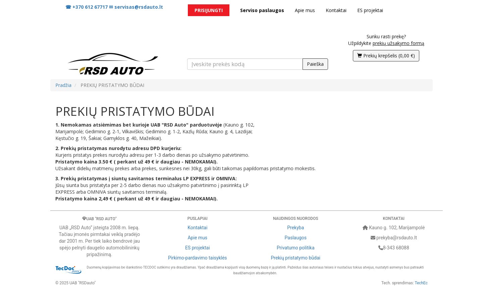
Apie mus (305, 10)
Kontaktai (336, 10)
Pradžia (63, 85)
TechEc (421, 283)
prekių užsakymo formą (398, 43)
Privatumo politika (296, 247)
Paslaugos (296, 237)
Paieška (315, 64)
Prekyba (295, 227)
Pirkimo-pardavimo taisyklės (197, 257)
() (386, 55)
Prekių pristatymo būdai (295, 257)
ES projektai (370, 10)
